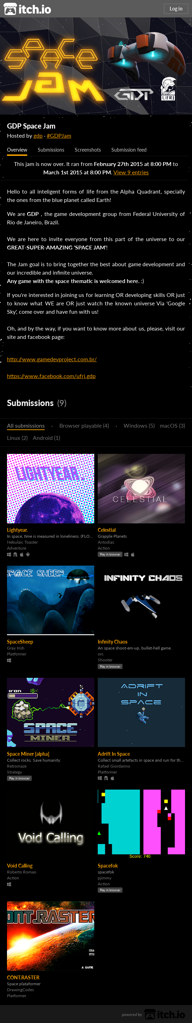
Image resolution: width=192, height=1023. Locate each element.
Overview (17, 150)
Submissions (51, 150)
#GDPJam (59, 135)
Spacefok (108, 866)
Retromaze (17, 766)
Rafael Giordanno (114, 766)
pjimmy (104, 877)
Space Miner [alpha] (28, 754)
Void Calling (19, 866)
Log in (176, 9)
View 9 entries (131, 172)
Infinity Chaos (112, 642)
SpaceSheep (20, 642)
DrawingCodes (20, 989)
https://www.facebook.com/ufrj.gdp (51, 375)
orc (101, 653)
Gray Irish (15, 648)
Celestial (107, 530)
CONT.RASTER (23, 977)
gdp (38, 135)
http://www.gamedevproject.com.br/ (52, 359)
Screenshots (88, 150)
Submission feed (129, 150)
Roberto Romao (21, 872)
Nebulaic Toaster (22, 542)
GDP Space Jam (31, 126)
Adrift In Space (114, 754)
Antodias (106, 542)
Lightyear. (17, 530)
